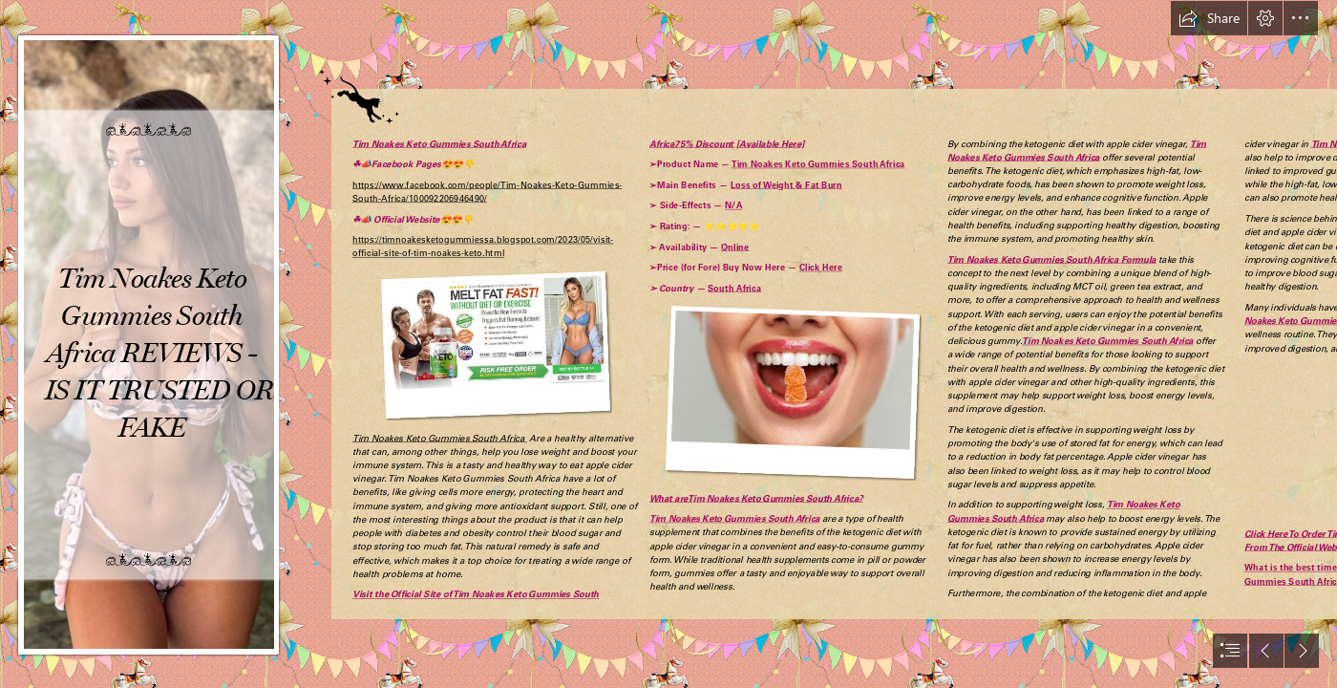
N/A (733, 205)
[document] (668, 344)
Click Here (820, 267)
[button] (1209, 18)
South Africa (734, 287)
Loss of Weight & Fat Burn (786, 184)
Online (735, 246)
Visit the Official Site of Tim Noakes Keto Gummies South (475, 594)
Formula (1137, 259)
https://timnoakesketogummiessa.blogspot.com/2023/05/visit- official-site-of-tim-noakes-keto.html (483, 246)
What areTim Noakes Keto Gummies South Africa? (755, 498)
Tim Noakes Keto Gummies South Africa (439, 143)
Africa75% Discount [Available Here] (726, 143)
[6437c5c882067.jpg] (149, 344)
